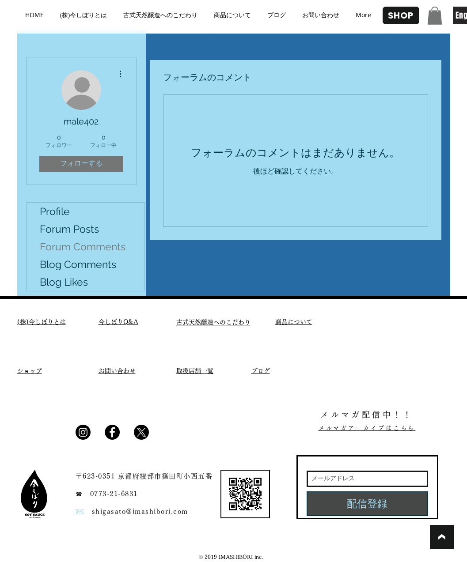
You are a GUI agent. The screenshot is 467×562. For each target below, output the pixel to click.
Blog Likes (64, 282)
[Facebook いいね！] (178, 435)
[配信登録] (367, 503)
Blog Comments (78, 264)
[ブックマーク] (442, 537)
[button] (434, 16)
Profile (55, 211)
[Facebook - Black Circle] (112, 432)
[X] (141, 432)
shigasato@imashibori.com (140, 511)
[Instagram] (83, 432)
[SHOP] (401, 15)
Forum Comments (82, 247)
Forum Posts (69, 229)
